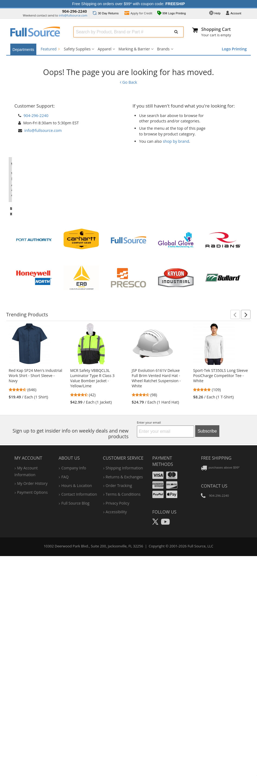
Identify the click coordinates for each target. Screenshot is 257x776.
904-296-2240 (74, 11)
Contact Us (214, 695)
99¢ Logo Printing (171, 14)
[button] (235, 523)
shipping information (124, 677)
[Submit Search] (176, 32)
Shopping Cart (216, 29)
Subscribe (207, 640)
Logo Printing (234, 48)
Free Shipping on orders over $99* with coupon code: (128, 4)
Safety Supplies (77, 48)
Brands (163, 48)
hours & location (76, 694)
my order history (32, 692)
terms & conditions (123, 703)
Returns (105, 13)
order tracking (119, 694)
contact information (79, 703)
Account (233, 13)
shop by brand (176, 141)
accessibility (116, 720)
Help (215, 13)
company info (73, 677)
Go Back (128, 82)
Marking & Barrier (134, 48)
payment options (32, 701)
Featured (50, 48)
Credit (138, 13)
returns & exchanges (124, 686)
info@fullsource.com (73, 15)
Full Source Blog (75, 712)
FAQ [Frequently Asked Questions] (65, 686)
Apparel (104, 48)
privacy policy (117, 712)
